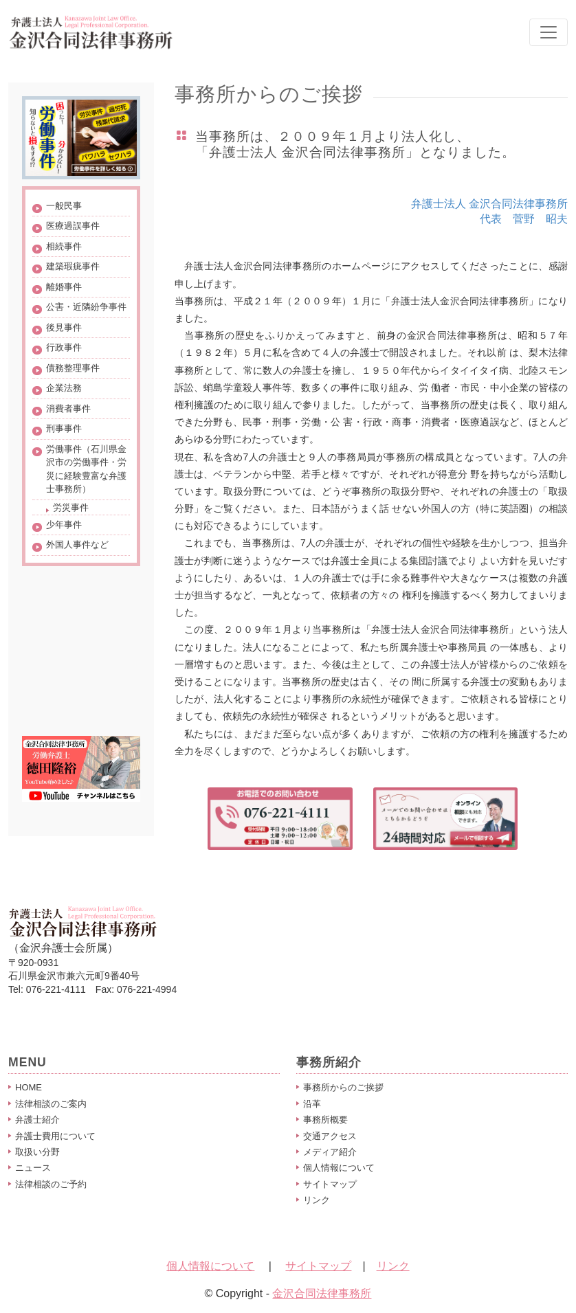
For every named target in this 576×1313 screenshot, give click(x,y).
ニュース (33, 1168)
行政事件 (64, 347)
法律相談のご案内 (51, 1104)
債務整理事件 (73, 368)
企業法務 (64, 388)
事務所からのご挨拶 (343, 1087)
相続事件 (64, 246)
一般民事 (64, 206)
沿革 (312, 1104)
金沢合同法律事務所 (321, 1293)
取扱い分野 (37, 1152)
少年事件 (64, 524)
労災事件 (71, 507)
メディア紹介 (330, 1152)
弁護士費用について (55, 1136)
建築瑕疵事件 (73, 266)
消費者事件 (68, 408)
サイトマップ (330, 1184)
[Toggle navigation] (548, 32)
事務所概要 (325, 1119)
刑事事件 (64, 428)
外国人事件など (77, 544)
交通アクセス (330, 1136)
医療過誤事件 (73, 226)
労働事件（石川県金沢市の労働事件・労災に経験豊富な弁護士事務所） (86, 469)
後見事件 (64, 327)
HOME (28, 1087)
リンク (316, 1200)
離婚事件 (64, 287)
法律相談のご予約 (51, 1184)
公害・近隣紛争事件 (86, 307)
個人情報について (339, 1168)
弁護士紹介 (37, 1119)
